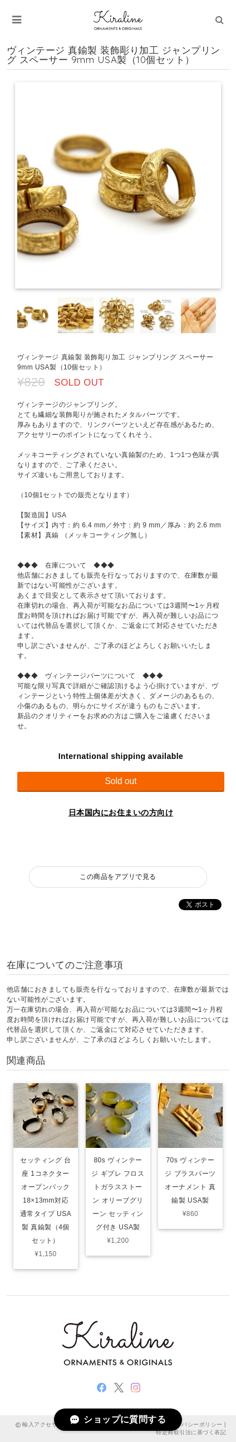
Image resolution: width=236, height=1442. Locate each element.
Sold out (120, 781)
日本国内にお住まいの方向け (120, 812)
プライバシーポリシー (193, 1424)
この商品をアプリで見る (118, 877)
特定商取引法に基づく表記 (191, 1432)
